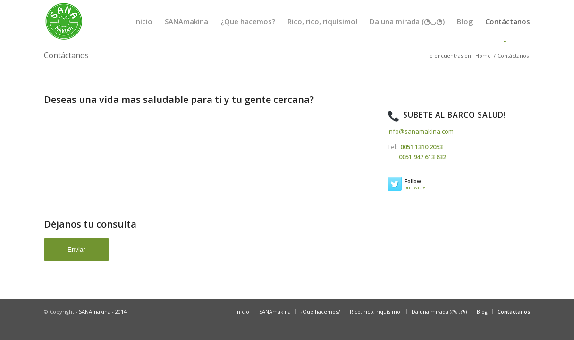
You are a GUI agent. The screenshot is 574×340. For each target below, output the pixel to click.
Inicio (143, 29)
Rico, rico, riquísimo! (322, 29)
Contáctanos (504, 29)
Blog (465, 29)
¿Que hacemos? (247, 29)
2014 (121, 311)
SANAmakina (186, 29)
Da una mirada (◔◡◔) (407, 29)
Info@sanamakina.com (421, 131)
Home (483, 55)
